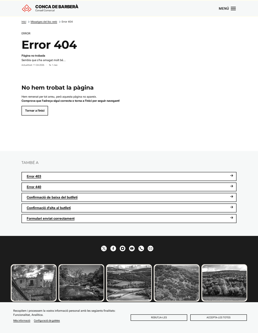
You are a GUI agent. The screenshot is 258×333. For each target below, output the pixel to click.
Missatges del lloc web (44, 21)
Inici (24, 21)
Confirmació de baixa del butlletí (130, 197)
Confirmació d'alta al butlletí (130, 207)
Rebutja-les (159, 317)
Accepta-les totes (218, 317)
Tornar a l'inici (34, 110)
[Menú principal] (227, 8)
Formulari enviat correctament (130, 218)
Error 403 (130, 176)
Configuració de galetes (47, 320)
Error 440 (130, 187)
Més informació (21, 320)
